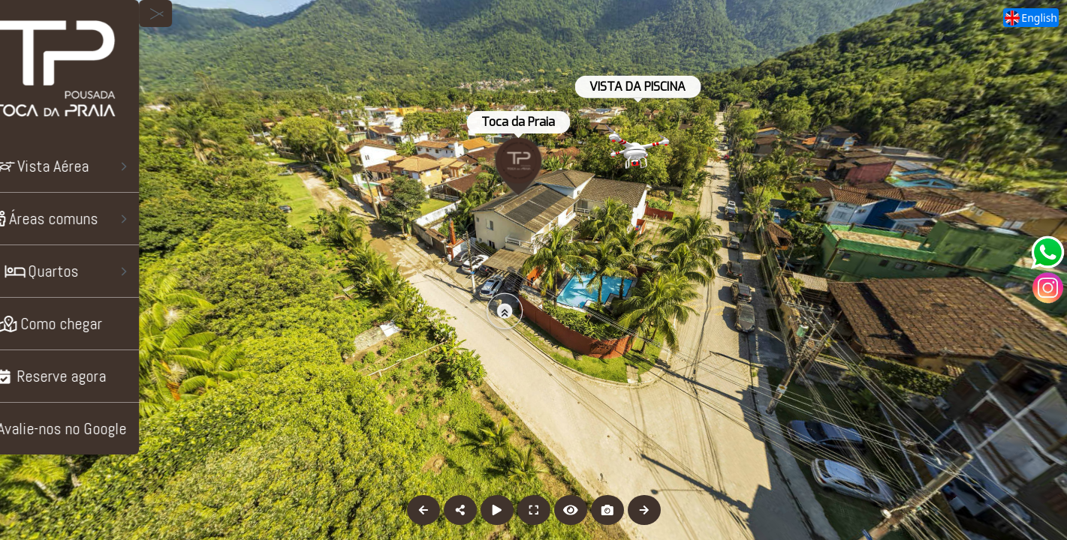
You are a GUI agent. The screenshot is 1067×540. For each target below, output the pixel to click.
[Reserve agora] (90, 376)
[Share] (460, 510)
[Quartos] (90, 271)
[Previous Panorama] (423, 510)
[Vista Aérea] (90, 166)
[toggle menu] (197, 13)
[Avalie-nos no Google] (90, 428)
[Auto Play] (497, 510)
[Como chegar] (90, 324)
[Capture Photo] (607, 510)
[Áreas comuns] (90, 218)
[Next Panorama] (644, 510)
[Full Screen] (533, 510)
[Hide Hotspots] (570, 510)
